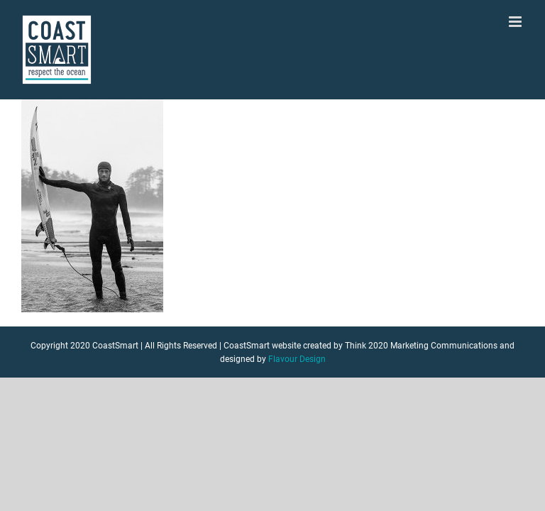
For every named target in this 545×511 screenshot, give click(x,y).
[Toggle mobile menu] (516, 21)
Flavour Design (297, 359)
